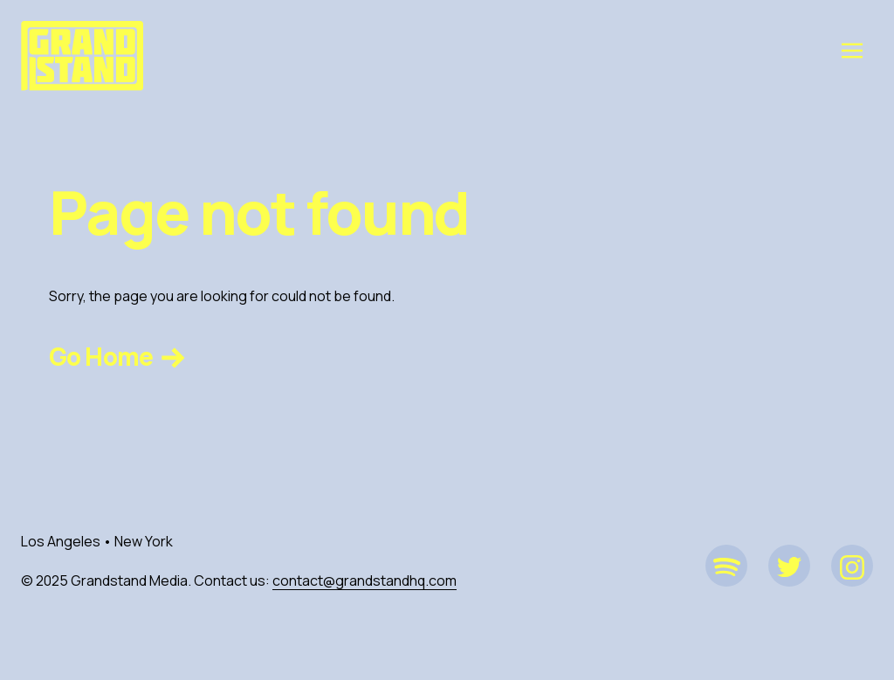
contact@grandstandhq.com (364, 580)
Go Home (119, 356)
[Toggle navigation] (852, 50)
